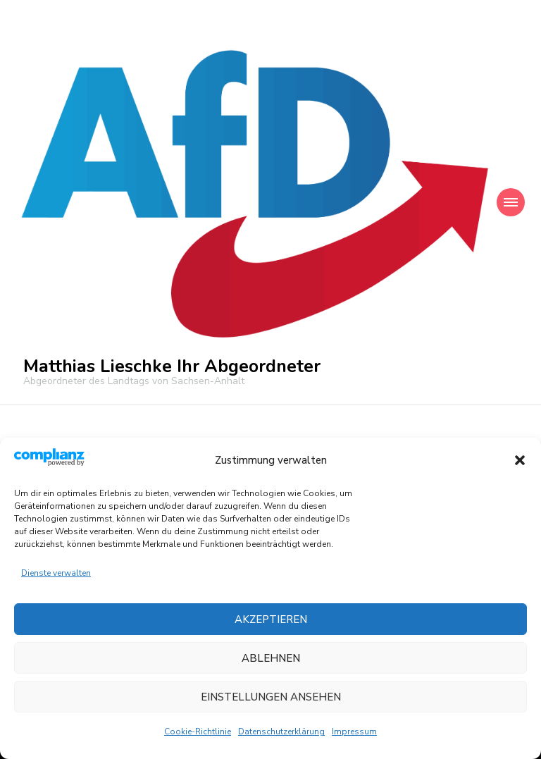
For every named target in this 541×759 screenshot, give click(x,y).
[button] (520, 460)
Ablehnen (271, 658)
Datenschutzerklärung (281, 731)
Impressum (354, 731)
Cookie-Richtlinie (197, 731)
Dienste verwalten (56, 573)
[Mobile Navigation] (511, 202)
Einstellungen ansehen (271, 697)
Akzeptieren (271, 619)
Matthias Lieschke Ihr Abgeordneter (172, 366)
